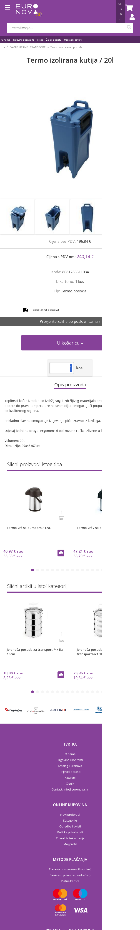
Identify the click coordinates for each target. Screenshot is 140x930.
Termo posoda (73, 291)
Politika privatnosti (70, 832)
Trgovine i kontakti (23, 39)
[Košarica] (128, 8)
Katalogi (70, 778)
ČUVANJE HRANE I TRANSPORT (26, 47)
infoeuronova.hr (76, 789)
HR (120, 9)
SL (119, 4)
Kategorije (70, 820)
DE (120, 19)
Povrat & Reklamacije (70, 838)
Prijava (130, 21)
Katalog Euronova (70, 766)
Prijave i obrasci (70, 772)
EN (120, 14)
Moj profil (70, 844)
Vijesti (40, 39)
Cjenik (70, 783)
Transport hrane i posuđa (66, 47)
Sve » (129, 465)
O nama (5, 39)
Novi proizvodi (70, 815)
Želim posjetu (53, 39)
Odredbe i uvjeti (70, 826)
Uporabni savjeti (73, 39)
